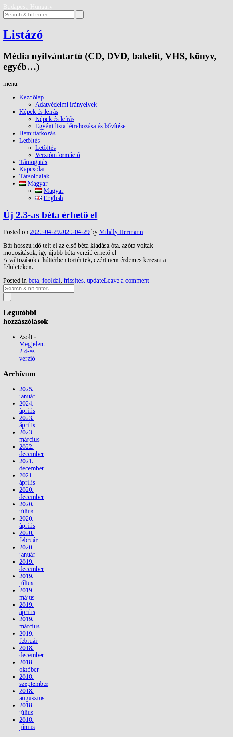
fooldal (51, 280)
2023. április (27, 421)
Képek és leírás (38, 111)
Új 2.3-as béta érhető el (50, 215)
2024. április (27, 407)
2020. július (26, 508)
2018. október (29, 666)
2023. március (29, 436)
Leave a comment (126, 280)
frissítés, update (84, 280)
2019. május (26, 594)
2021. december (31, 465)
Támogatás (33, 161)
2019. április (27, 608)
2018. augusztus (31, 694)
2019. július (26, 579)
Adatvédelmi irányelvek (66, 104)
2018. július (26, 709)
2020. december (31, 493)
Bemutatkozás (37, 133)
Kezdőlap (31, 97)
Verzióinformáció (57, 154)
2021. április (27, 479)
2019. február (28, 637)
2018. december (31, 651)
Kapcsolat (32, 169)
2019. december (31, 565)
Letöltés (29, 140)
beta (33, 280)
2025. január (27, 393)
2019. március (29, 623)
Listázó (23, 34)
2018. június (27, 723)
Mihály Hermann (121, 231)
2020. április (27, 522)
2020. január (27, 551)
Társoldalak (34, 176)
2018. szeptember (33, 680)
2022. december (31, 450)
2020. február (28, 536)
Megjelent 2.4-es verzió (32, 351)
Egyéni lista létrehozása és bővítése (80, 126)
